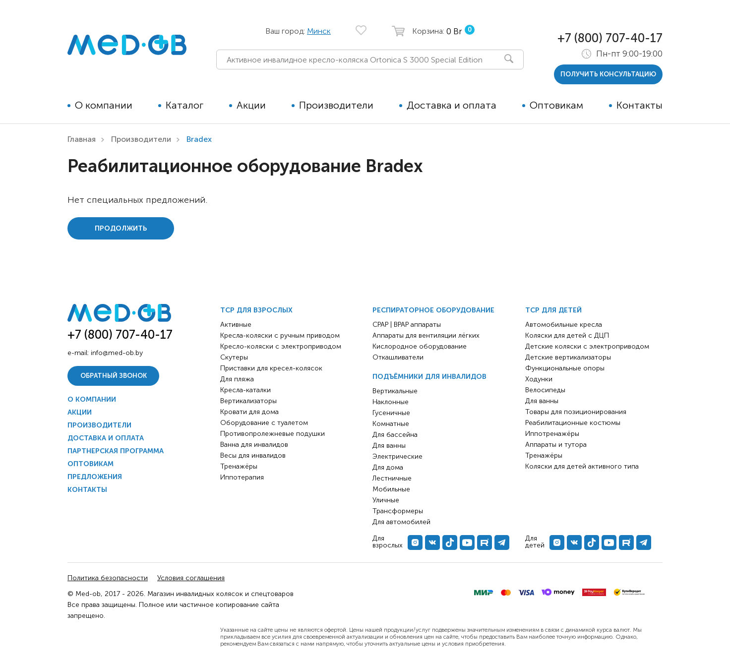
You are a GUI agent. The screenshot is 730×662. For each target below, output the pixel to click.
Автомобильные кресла (563, 324)
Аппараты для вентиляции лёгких (426, 335)
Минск (319, 31)
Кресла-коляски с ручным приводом (280, 335)
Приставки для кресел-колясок (271, 368)
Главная (81, 139)
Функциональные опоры (565, 368)
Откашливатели (398, 357)
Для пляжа (237, 379)
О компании (103, 105)
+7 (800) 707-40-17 (610, 38)
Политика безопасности (107, 578)
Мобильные (391, 489)
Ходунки (538, 379)
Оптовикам (556, 105)
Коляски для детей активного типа (582, 466)
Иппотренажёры (552, 433)
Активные (235, 324)
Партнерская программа (115, 451)
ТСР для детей (553, 310)
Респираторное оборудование (433, 310)
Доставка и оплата (451, 105)
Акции (251, 105)
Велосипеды (545, 390)
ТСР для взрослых (256, 310)
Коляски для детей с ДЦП (567, 335)
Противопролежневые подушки (272, 433)
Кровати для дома (249, 412)
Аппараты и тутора (556, 444)
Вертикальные (395, 391)
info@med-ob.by (117, 353)
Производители (336, 105)
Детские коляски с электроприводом (587, 346)
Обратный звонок (113, 375)
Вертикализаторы (248, 401)
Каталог (184, 105)
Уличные (385, 500)
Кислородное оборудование (419, 346)
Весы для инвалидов (253, 455)
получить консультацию (608, 74)
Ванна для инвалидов (254, 444)
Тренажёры (238, 466)
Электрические (397, 456)
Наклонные (390, 402)
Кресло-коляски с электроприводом (280, 346)
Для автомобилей (401, 522)
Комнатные (390, 424)
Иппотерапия (242, 477)
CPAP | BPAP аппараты (406, 324)
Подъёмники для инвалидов (429, 376)
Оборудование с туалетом (264, 423)
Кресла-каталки (245, 390)
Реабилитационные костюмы (572, 423)
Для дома (387, 467)
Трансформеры (397, 511)
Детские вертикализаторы (568, 357)
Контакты (639, 105)
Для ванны (389, 445)
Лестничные (392, 478)
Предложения (94, 477)
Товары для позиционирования (575, 412)
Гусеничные (391, 413)
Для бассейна (395, 434)
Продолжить (121, 228)
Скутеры (234, 357)
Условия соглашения (191, 578)
